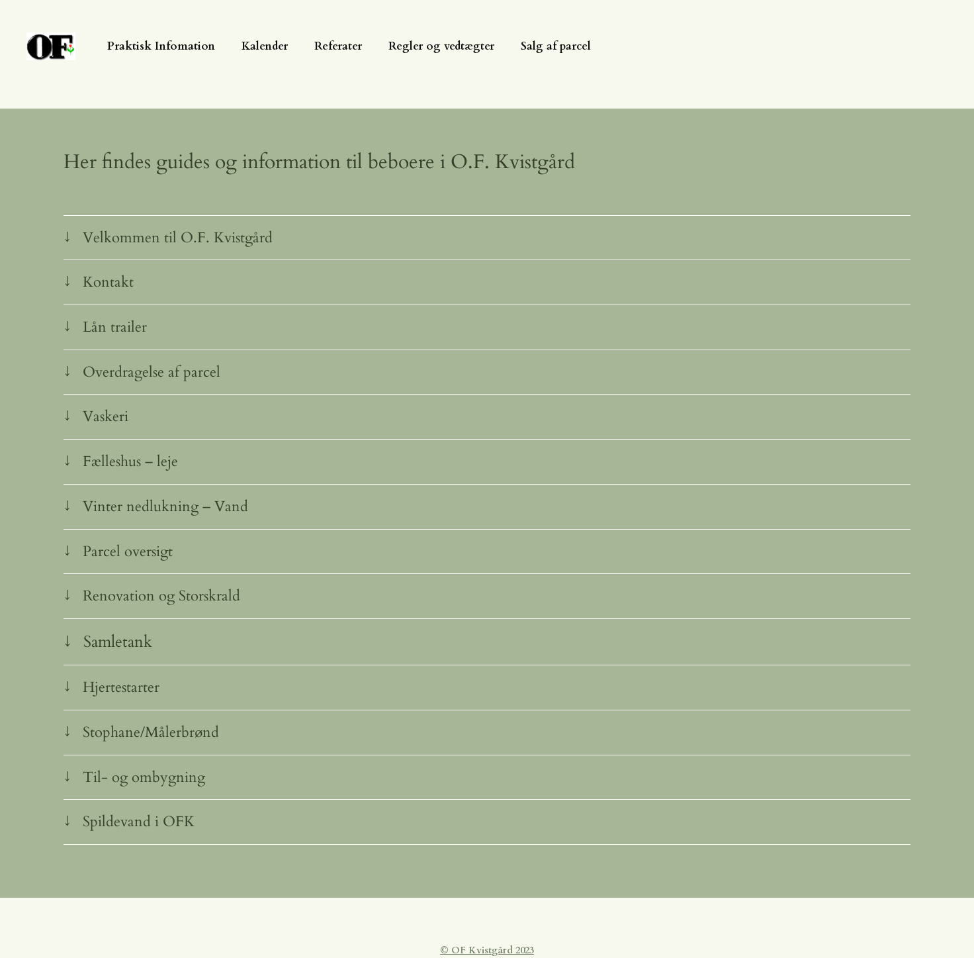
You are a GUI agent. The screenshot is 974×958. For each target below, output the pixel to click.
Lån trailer (115, 327)
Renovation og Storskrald (161, 596)
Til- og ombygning (144, 777)
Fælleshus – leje (130, 461)
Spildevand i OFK (139, 822)
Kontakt (108, 282)
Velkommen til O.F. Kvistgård (178, 238)
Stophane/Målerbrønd (151, 732)
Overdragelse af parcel (151, 372)
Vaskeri (105, 416)
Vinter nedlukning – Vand (165, 506)
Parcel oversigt (128, 551)
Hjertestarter (121, 687)
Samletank (117, 642)
